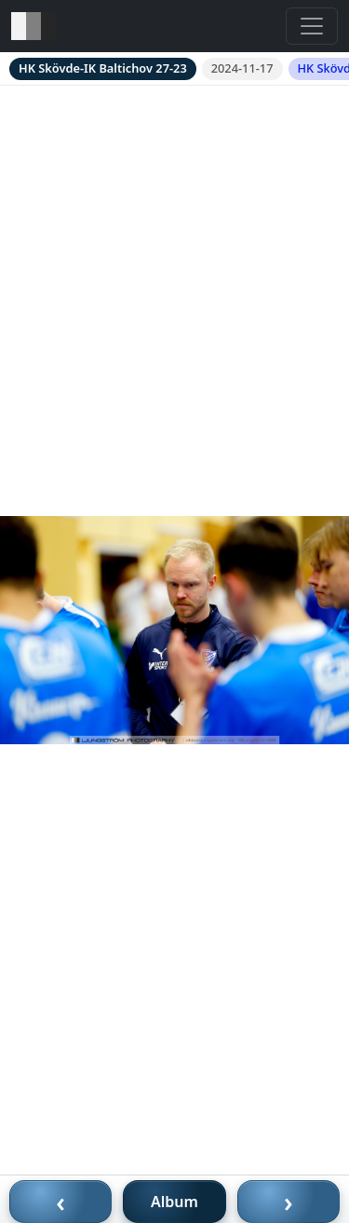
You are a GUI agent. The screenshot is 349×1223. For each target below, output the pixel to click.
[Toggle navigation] (312, 26)
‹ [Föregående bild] (60, 1201)
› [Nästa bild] (288, 1201)
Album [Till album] (174, 1201)
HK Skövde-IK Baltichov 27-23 (103, 68)
